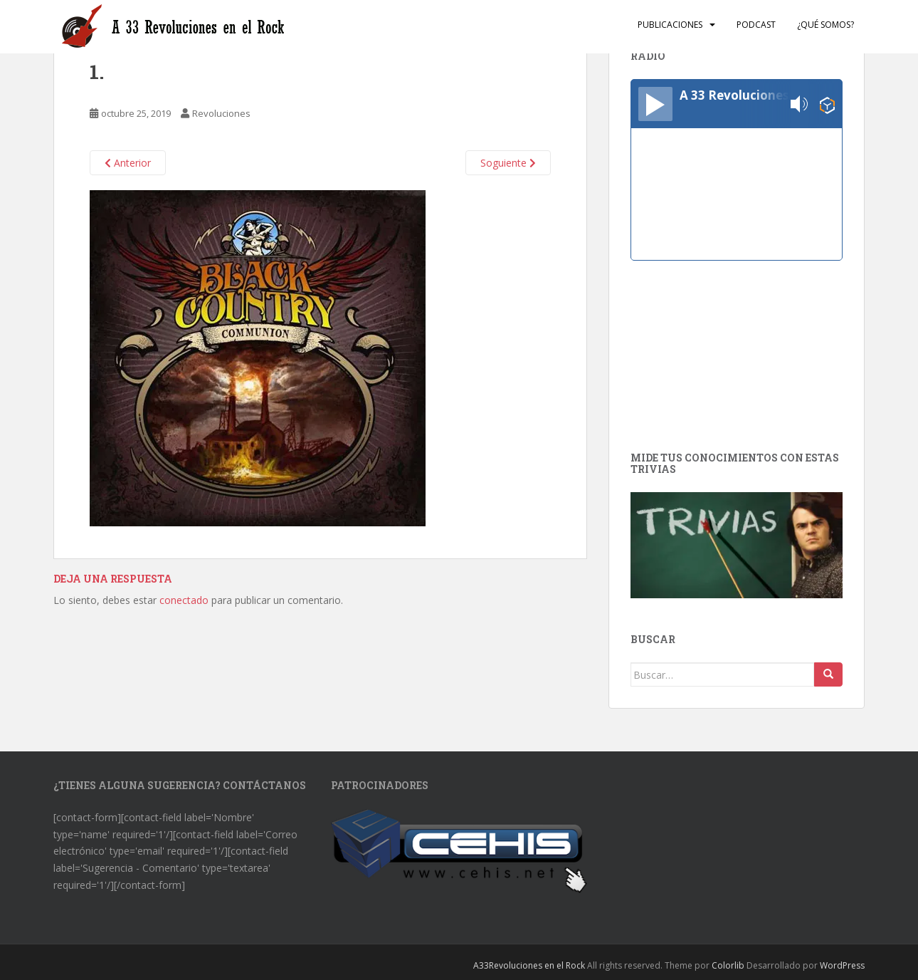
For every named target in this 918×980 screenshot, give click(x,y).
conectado (184, 600)
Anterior (128, 163)
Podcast (756, 25)
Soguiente (508, 163)
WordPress (842, 965)
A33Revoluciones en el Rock (529, 965)
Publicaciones (670, 25)
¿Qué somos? (825, 25)
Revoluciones (221, 113)
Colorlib (728, 965)
